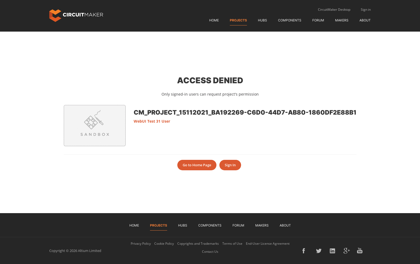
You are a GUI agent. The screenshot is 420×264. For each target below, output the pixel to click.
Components (289, 20)
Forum (318, 20)
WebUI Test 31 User (152, 121)
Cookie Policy (164, 243)
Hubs (262, 20)
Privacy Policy (141, 243)
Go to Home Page (197, 165)
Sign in (366, 9)
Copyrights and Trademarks (198, 243)
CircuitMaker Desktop (334, 9)
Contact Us (210, 251)
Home (214, 20)
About (365, 20)
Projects (238, 20)
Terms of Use (232, 243)
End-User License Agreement (268, 243)
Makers (341, 20)
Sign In (230, 165)
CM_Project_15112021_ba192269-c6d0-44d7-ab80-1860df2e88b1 (245, 112)
